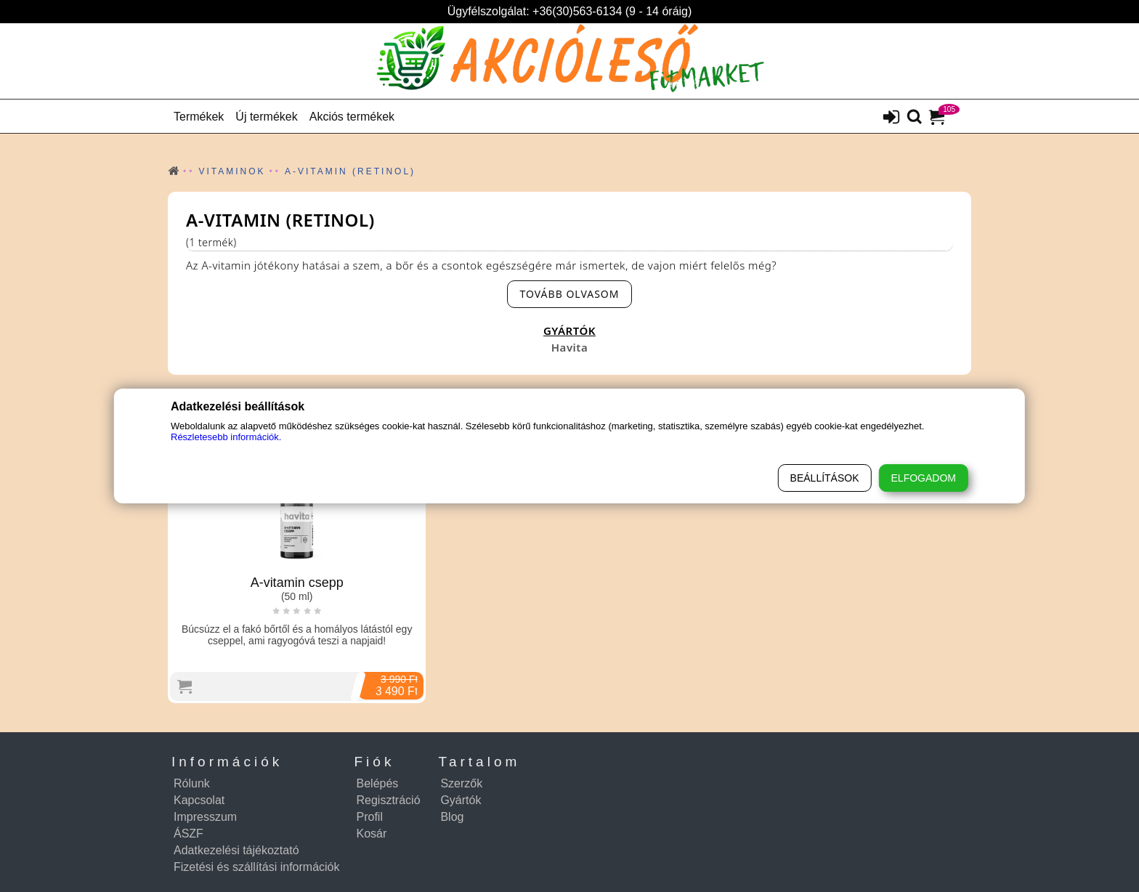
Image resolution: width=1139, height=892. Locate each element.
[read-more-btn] (569, 294)
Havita (569, 347)
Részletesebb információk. (226, 436)
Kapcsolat (199, 800)
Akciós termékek (351, 116)
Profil (370, 817)
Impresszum (205, 817)
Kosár (372, 833)
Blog (451, 817)
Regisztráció (389, 800)
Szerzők (461, 783)
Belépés (378, 783)
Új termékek (266, 116)
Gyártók (460, 800)
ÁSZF (188, 833)
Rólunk (192, 783)
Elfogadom (923, 478)
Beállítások (824, 478)
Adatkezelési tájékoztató (236, 850)
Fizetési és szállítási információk (257, 867)
